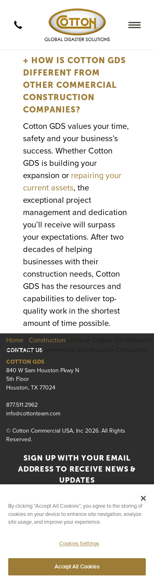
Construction (47, 339)
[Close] (143, 498)
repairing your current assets (72, 181)
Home (14, 339)
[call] (18, 25)
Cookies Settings (79, 543)
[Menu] (134, 25)
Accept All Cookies (77, 566)
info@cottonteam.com (33, 413)
